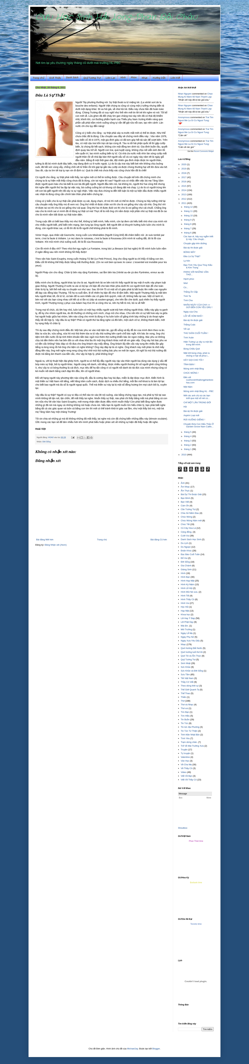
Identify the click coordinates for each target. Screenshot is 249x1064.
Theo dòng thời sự (190, 685)
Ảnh (183, 483)
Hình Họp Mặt (187, 580)
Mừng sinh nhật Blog (193, 368)
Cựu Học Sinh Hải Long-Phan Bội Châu (116, 17)
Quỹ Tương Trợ (92, 77)
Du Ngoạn (186, 547)
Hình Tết (185, 595)
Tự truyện (185, 753)
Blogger (156, 1048)
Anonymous (184, 117)
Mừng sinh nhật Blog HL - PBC (198, 391)
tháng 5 (188, 432)
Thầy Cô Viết (187, 682)
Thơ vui (184, 708)
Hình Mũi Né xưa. (189, 592)
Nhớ (185, 283)
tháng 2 (188, 445)
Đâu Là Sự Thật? (191, 256)
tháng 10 (188, 215)
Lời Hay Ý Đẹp (188, 618)
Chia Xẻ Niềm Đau (190, 513)
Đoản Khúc (186, 550)
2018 (184, 173)
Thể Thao (185, 693)
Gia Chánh (186, 565)
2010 (184, 454)
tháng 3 (188, 440)
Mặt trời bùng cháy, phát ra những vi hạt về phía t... (196, 354)
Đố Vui (184, 558)
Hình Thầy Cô (187, 599)
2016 (184, 181)
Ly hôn (186, 260)
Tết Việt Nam (187, 678)
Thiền (183, 697)
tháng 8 (188, 224)
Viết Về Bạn (186, 776)
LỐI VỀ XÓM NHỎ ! (193, 316)
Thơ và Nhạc (187, 704)
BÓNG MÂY (189, 252)
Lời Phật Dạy (187, 622)
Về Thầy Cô (186, 768)
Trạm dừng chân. (189, 742)
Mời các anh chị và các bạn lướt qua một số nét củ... (196, 396)
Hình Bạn (185, 577)
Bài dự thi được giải (192, 247)
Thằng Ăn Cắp (190, 292)
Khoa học (185, 614)
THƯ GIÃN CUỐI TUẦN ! (195, 333)
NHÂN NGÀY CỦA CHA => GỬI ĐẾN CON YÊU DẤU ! (197, 306)
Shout (181, 828)
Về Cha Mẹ (186, 764)
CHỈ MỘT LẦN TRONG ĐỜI (197, 402)
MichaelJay (132, 1048)
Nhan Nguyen (185, 93)
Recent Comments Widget (204, 151)
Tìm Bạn (185, 712)
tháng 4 (188, 436)
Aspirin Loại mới (191, 415)
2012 (184, 199)
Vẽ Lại (186, 329)
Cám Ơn (185, 505)
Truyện (184, 749)
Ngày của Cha (190, 311)
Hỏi (185, 406)
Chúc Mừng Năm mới (191, 520)
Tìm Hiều (185, 715)
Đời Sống (46, 441)
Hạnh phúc (188, 279)
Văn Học (185, 761)
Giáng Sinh (186, 569)
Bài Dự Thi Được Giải (191, 494)
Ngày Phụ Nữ (187, 637)
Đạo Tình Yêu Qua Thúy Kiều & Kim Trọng (197, 266)
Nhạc (144, 77)
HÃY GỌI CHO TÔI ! (193, 360)
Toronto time (196, 924)
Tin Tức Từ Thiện (189, 731)
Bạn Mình (185, 498)
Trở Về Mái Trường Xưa (192, 746)
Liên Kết (175, 77)
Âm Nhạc (185, 486)
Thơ (182, 701)
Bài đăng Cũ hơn (158, 539)
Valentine (185, 757)
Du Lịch (184, 543)
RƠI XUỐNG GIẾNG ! (194, 419)
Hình (123, 77)
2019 (184, 168)
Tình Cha (187, 300)
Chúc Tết (185, 524)
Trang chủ (38, 77)
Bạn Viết (185, 502)
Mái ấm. (185, 625)
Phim (134, 77)
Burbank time (196, 882)
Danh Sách (72, 77)
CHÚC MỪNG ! (191, 373)
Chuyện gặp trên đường (195, 243)
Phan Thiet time (196, 841)
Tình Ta (187, 296)
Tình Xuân (188, 337)
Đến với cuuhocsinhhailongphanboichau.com (198, 380)
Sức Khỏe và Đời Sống (192, 670)
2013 (184, 194)
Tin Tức (184, 723)
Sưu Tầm (185, 674)
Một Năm (187, 387)
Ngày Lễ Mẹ (187, 633)
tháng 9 (188, 220)
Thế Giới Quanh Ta (190, 689)
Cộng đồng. (186, 532)
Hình (183, 573)
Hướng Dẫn (159, 77)
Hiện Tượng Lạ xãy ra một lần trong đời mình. (197, 343)
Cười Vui (185, 535)
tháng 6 (188, 232)
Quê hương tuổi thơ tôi (192, 652)
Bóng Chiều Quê (191, 348)
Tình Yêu (185, 738)
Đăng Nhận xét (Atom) (56, 545)
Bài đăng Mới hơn (44, 539)
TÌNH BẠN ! (189, 364)
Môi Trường (186, 629)
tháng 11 (188, 211)
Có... (185, 287)
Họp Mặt (185, 610)
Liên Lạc (110, 77)
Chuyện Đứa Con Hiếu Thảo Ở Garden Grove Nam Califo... (198, 425)
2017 (184, 177)
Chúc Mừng (186, 517)
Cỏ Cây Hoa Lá (188, 528)
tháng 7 (188, 228)
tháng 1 (188, 449)
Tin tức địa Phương (190, 727)
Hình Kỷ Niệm (187, 584)
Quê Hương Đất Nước (191, 648)
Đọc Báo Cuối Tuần (190, 554)
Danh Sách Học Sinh (191, 539)
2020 (184, 164)
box (185, 828)
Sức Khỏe (185, 667)
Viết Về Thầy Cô (189, 779)
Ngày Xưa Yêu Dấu (190, 640)
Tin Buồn (185, 719)
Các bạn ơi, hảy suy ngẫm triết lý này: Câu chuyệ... (198, 237)
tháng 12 (188, 207)
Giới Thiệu (55, 77)
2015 (184, 186)
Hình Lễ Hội (186, 588)
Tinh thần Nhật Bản (190, 734)
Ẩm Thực (185, 490)
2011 (184, 203)
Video (183, 772)
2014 (184, 190)
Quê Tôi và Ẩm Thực (191, 656)
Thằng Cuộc (189, 324)
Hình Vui (185, 603)
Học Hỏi (185, 607)
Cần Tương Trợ (188, 509)
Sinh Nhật (185, 663)
